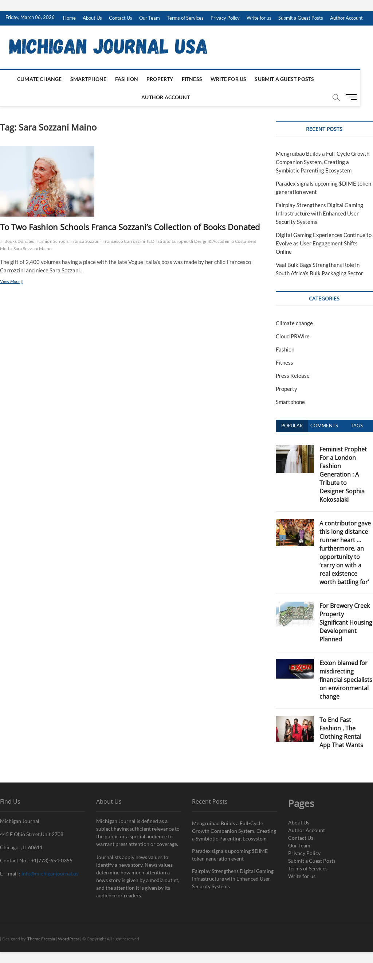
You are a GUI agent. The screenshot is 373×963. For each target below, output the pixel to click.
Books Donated (19, 241)
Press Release (293, 375)
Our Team (149, 18)
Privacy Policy (225, 18)
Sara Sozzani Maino (32, 248)
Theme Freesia (41, 938)
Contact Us (120, 18)
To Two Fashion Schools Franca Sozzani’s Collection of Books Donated (130, 226)
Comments (324, 425)
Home (69, 18)
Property (166, 79)
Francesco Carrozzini (123, 241)
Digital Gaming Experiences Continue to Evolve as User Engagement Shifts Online (324, 243)
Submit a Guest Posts (300, 18)
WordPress (68, 938)
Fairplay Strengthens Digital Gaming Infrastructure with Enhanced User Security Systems (319, 213)
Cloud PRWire (293, 336)
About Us (92, 18)
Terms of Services (185, 18)
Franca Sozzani (85, 241)
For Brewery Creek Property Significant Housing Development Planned (345, 622)
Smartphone (94, 79)
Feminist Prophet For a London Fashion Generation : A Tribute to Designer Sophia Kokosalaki (343, 474)
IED (150, 241)
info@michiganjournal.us (49, 873)
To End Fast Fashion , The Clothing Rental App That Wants (341, 732)
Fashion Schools (52, 241)
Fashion (132, 79)
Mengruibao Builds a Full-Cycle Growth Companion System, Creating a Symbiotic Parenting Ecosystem (322, 162)
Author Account (346, 18)
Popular (292, 425)
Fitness (198, 79)
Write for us (259, 18)
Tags (357, 425)
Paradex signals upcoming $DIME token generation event (230, 855)
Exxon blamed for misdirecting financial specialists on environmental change (345, 679)
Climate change (45, 79)
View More (18, 282)
